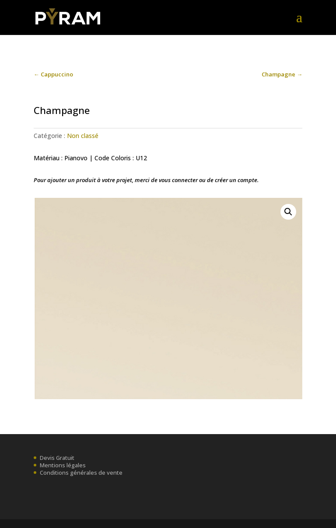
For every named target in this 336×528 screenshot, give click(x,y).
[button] (288, 212)
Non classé (82, 135)
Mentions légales (63, 465)
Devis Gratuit (57, 458)
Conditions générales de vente (81, 472)
